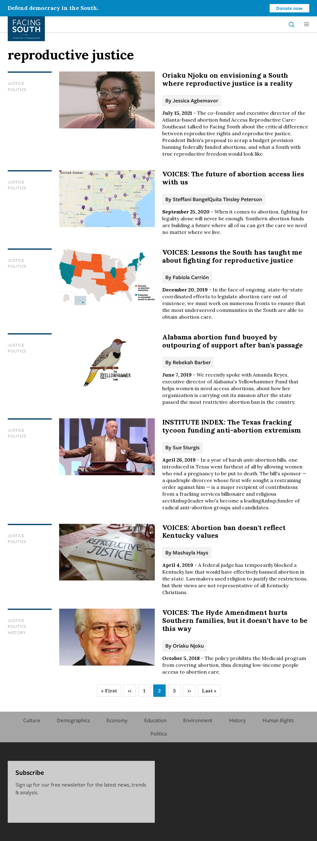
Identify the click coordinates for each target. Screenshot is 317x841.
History (17, 632)
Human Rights (278, 720)
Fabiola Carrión (191, 277)
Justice (16, 83)
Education (155, 720)
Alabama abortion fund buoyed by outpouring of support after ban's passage (232, 341)
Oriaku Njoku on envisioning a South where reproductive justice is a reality (227, 79)
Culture (31, 720)
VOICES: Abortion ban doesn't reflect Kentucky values (223, 531)
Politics (17, 89)
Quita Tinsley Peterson (235, 199)
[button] (306, 24)
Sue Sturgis (186, 447)
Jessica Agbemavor (195, 100)
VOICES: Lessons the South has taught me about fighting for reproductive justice (232, 256)
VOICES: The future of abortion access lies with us (233, 178)
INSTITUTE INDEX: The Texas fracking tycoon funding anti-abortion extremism (231, 426)
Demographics (73, 720)
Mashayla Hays (190, 552)
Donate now (289, 8)
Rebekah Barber (192, 362)
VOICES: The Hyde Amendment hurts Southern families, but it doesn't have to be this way (234, 620)
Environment (197, 720)
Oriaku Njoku (188, 645)
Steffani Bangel (191, 199)
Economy (117, 720)
